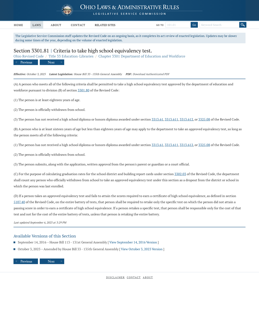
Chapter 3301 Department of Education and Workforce (141, 56)
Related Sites (105, 25)
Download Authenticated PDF (151, 74)
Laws (37, 25)
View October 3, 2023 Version (142, 249)
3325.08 (204, 119)
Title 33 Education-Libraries (71, 56)
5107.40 (19, 202)
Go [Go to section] (194, 25)
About (56, 25)
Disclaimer (115, 277)
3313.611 (171, 119)
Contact (78, 25)
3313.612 (186, 119)
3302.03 (180, 174)
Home (18, 25)
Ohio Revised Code (28, 56)
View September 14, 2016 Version (133, 242)
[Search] (242, 25)
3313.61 (157, 119)
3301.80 (83, 90)
